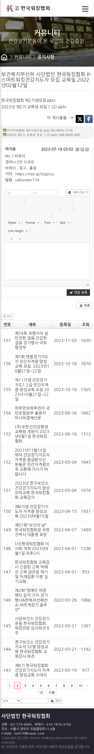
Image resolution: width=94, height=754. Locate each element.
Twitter (80, 119)
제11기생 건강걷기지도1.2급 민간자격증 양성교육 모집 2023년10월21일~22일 (32, 389)
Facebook (89, 119)
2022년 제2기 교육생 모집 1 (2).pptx (33, 107)
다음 (52, 692)
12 (41, 692)
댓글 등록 (78, 292)
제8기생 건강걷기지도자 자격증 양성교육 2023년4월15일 (31, 511)
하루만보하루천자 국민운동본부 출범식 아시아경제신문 (32, 413)
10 (80, 685)
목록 (84, 305)
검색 (56, 701)
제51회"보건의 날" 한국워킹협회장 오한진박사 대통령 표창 (32, 530)
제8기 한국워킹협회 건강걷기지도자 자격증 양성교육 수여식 (32, 670)
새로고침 (78, 192)
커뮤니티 (22, 57)
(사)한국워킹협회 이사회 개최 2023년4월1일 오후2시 (32, 548)
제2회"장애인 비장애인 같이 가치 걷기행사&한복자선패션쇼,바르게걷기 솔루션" (31, 600)
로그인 (7, 316)
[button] (8, 202)
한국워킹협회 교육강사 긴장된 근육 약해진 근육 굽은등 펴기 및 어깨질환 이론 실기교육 (32, 571)
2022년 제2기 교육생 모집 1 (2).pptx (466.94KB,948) (43, 134)
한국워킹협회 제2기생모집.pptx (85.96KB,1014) (40, 130)
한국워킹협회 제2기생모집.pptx (28, 100)
